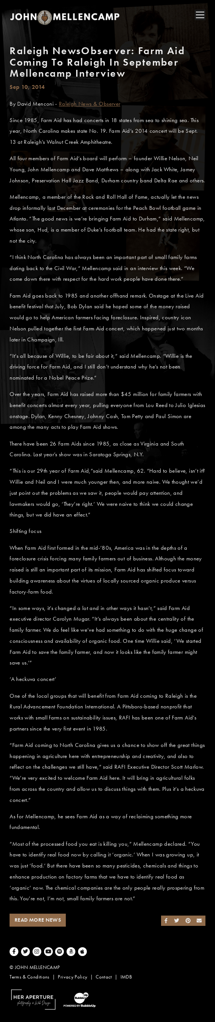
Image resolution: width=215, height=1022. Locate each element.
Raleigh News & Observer (89, 104)
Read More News (38, 920)
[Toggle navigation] (200, 15)
